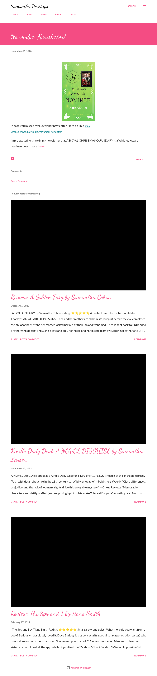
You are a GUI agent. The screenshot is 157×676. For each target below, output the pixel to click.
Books (28, 14)
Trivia (71, 14)
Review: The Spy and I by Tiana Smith (56, 613)
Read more (140, 339)
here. (41, 146)
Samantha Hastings (29, 6)
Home (13, 14)
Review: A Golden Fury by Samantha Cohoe (61, 297)
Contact (57, 14)
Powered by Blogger (78, 667)
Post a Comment (19, 181)
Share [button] (139, 159)
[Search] (132, 6)
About (42, 14)
